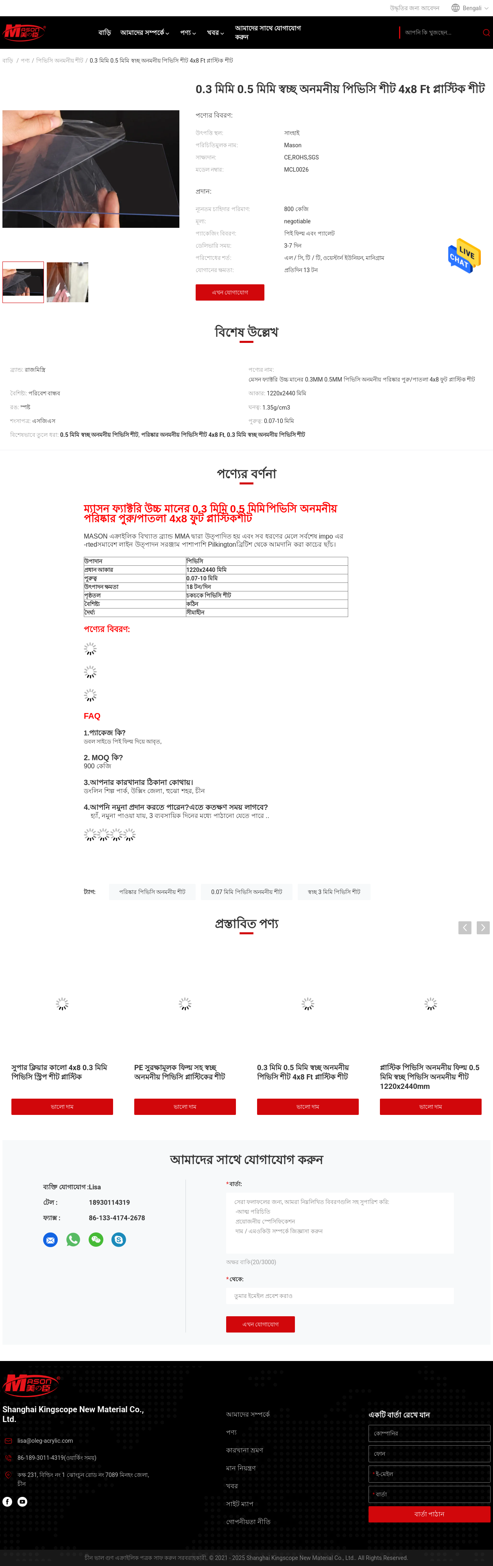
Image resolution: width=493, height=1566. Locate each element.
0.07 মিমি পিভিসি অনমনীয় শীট (246, 892)
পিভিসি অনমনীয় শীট (59, 60)
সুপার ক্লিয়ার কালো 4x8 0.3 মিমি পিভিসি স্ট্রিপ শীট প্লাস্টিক (59, 1072)
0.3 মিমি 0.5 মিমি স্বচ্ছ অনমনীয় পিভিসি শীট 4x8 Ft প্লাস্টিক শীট (303, 1072)
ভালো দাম (62, 1107)
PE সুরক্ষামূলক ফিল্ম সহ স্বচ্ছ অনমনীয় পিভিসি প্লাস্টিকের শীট (179, 1072)
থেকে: (236, 1279)
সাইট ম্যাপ (239, 1504)
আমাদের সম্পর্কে (248, 1414)
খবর (232, 1486)
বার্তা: (235, 1184)
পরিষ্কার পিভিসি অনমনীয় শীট (152, 892)
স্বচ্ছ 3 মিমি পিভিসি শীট (334, 892)
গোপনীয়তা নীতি (248, 1522)
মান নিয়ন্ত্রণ (241, 1468)
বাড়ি (7, 60)
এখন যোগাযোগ (230, 292)
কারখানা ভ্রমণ (244, 1450)
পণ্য (25, 60)
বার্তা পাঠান (429, 1514)
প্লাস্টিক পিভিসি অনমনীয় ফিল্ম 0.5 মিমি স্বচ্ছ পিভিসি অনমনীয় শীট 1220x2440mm (430, 1077)
